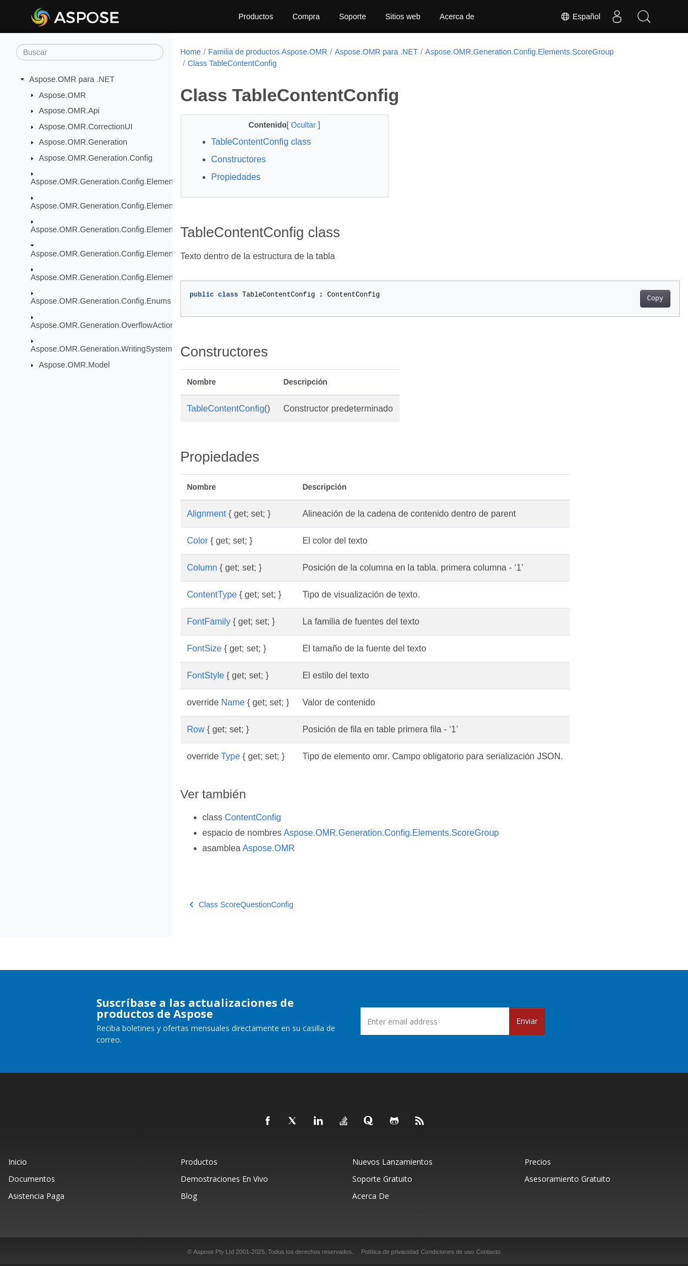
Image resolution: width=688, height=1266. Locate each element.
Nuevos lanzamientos (392, 1162)
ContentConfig (253, 817)
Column (202, 567)
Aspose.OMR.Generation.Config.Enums (101, 301)
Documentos (31, 1179)
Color (197, 540)
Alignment (206, 513)
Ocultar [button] (296, 124)
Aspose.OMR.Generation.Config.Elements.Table (116, 277)
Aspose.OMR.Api (69, 110)
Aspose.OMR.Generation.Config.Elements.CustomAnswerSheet (143, 205)
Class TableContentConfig (232, 63)
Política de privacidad (390, 1251)
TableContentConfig (226, 408)
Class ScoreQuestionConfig (241, 904)
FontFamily (209, 621)
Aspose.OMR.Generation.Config (95, 158)
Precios (538, 1162)
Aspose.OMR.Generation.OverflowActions (105, 325)
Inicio (17, 1162)
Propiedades (236, 177)
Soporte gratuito (382, 1179)
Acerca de (457, 16)
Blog (189, 1196)
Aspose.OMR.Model (74, 364)
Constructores (238, 159)
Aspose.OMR (62, 94)
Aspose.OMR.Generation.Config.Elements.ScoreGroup (128, 253)
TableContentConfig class (261, 141)
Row (196, 729)
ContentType (212, 594)
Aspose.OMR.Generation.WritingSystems (103, 348)
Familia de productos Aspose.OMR (267, 51)
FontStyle (206, 675)
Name (233, 702)
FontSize (204, 648)
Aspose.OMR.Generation (83, 142)
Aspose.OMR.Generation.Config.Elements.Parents (120, 229)
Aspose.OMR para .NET (71, 79)
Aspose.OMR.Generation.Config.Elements (105, 181)
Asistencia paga (36, 1196)
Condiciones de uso (447, 1251)
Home (191, 51)
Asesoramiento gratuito (567, 1179)
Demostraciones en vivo (224, 1179)
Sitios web (403, 16)
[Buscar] (89, 52)
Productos (255, 16)
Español (580, 16)
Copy (621, 299)
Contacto (488, 1251)
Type (230, 756)
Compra (306, 16)
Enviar (527, 1021)
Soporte (352, 16)
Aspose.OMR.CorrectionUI (86, 126)
